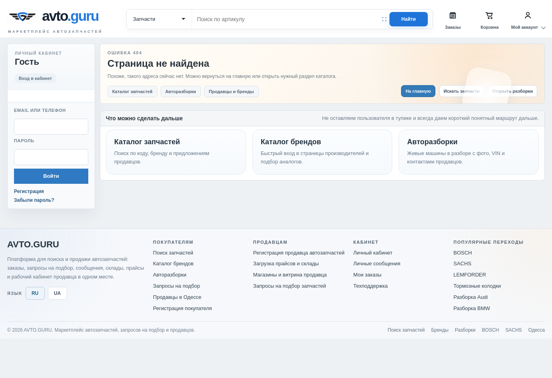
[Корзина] (490, 19)
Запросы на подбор (176, 286)
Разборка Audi (470, 297)
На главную (418, 91)
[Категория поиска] (159, 19)
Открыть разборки (512, 91)
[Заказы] (453, 19)
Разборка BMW (471, 308)
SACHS (462, 264)
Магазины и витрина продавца (290, 275)
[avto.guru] (72, 17)
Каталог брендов (173, 264)
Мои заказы (367, 275)
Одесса (536, 330)
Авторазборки (169, 275)
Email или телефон (40, 110)
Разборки (465, 330)
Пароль (24, 140)
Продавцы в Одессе (177, 297)
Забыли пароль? (34, 200)
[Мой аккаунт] (528, 19)
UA (57, 293)
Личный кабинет (373, 253)
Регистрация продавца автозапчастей (299, 253)
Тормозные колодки (477, 286)
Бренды (439, 330)
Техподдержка (370, 286)
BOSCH (462, 253)
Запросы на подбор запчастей (289, 286)
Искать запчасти (462, 91)
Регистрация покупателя (182, 308)
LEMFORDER (469, 275)
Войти (51, 176)
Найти (408, 19)
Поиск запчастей (173, 253)
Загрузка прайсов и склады (286, 264)
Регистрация (29, 191)
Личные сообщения (377, 264)
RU (35, 293)
